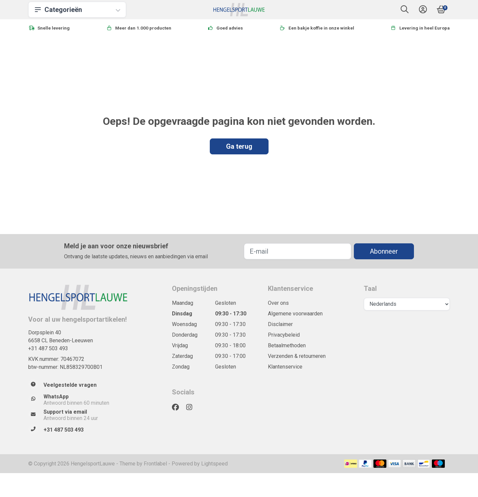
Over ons (278, 303)
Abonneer (384, 251)
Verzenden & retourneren (297, 356)
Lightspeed (214, 463)
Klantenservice (285, 367)
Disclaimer (280, 324)
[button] (404, 10)
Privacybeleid (284, 335)
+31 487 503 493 (48, 348)
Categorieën (77, 10)
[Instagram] (192, 407)
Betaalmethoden (287, 345)
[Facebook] (178, 407)
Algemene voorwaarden (295, 313)
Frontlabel (155, 463)
